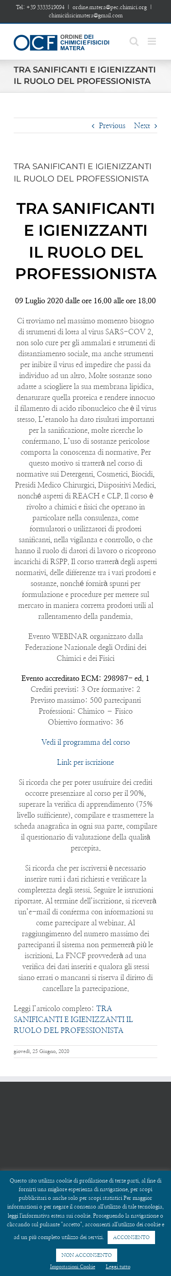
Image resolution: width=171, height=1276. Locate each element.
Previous (112, 126)
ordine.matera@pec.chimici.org (110, 7)
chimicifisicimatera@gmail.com (86, 15)
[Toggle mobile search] (134, 41)
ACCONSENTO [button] (131, 1237)
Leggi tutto (118, 1266)
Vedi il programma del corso (85, 742)
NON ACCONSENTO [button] (87, 1255)
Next (142, 126)
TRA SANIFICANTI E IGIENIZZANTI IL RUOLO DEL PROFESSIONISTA (73, 1019)
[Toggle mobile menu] (152, 41)
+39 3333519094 (45, 7)
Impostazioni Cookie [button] (72, 1266)
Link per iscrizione (85, 762)
